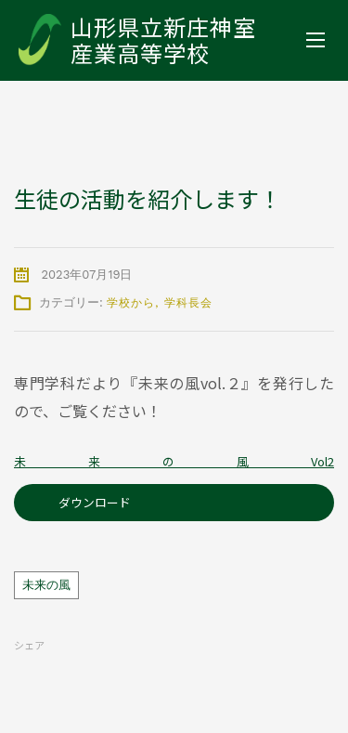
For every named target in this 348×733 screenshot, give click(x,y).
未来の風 (46, 585)
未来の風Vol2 (174, 461)
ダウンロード (94, 502)
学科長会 (188, 302)
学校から (131, 302)
